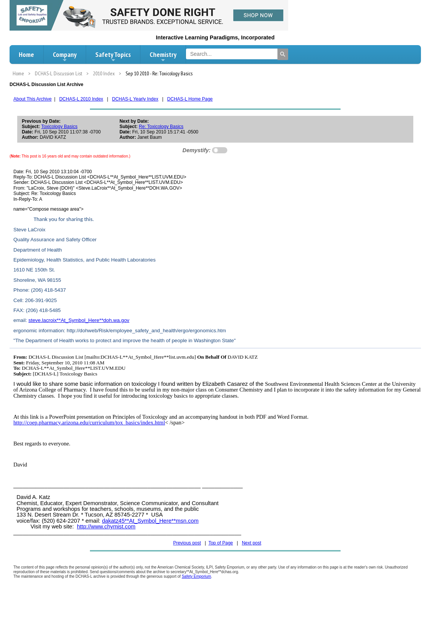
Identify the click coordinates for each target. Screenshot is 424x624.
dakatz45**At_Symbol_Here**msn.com (150, 521)
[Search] (282, 54)
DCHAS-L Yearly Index (135, 99)
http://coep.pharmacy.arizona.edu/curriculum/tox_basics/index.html (89, 422)
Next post (251, 543)
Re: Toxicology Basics (161, 126)
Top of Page (221, 543)
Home (26, 54)
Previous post (187, 543)
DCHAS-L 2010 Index (81, 99)
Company (65, 56)
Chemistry (163, 56)
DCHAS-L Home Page (190, 99)
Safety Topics (113, 56)
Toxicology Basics (59, 126)
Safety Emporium (196, 576)
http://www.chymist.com (106, 526)
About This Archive (32, 99)
